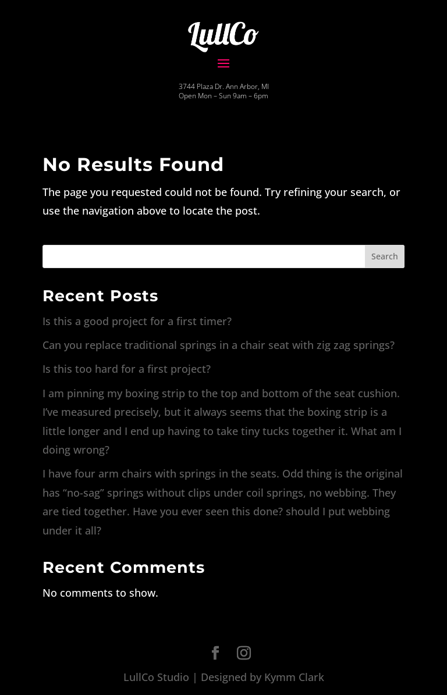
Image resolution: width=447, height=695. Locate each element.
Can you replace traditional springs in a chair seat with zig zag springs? (218, 345)
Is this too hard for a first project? (126, 369)
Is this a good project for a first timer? (137, 321)
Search (384, 256)
